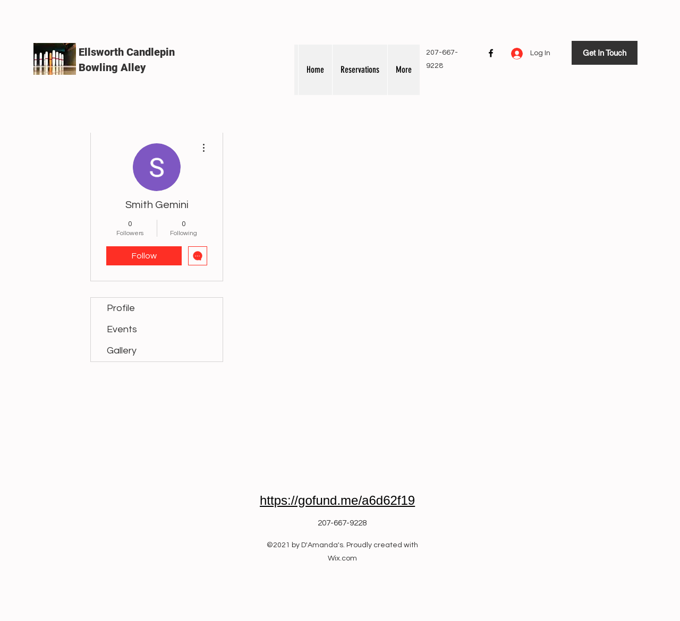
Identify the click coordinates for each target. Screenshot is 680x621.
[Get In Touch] (605, 53)
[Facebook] (491, 53)
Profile (121, 308)
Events (122, 329)
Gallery (122, 351)
